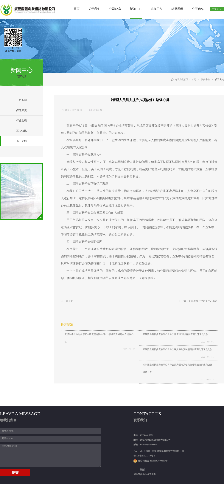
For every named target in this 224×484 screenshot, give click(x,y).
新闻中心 (205, 79)
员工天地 (219, 79)
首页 (77, 8)
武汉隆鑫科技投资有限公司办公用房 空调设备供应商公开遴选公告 (175, 334)
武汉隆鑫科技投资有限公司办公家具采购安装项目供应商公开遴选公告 (177, 349)
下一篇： (198, 301)
